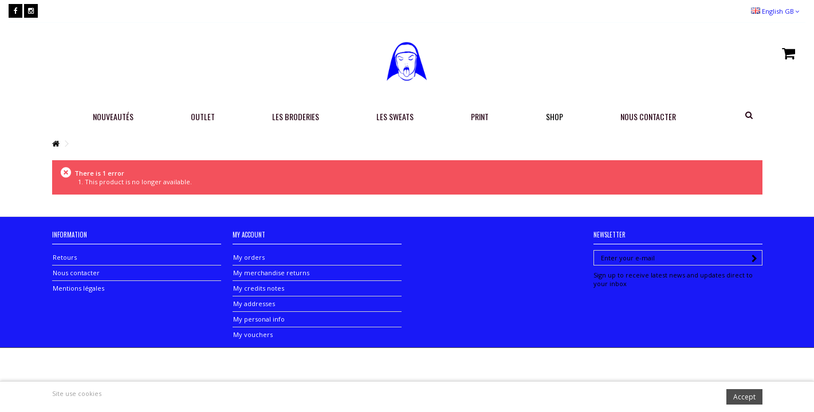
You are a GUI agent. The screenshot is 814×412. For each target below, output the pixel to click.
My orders (249, 257)
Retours (65, 257)
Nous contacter (76, 272)
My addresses (254, 303)
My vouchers (253, 334)
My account (249, 234)
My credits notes (258, 288)
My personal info (259, 319)
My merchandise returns (271, 272)
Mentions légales (78, 288)
